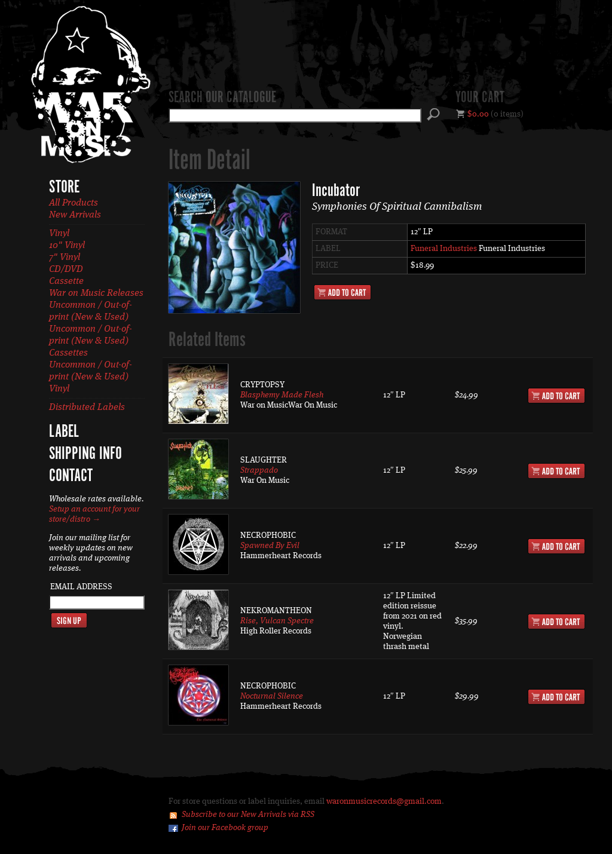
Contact (71, 476)
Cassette (66, 281)
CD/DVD (66, 269)
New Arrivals (75, 215)
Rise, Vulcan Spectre (277, 621)
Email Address (81, 587)
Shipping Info (85, 454)
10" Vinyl (67, 245)
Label (64, 432)
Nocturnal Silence (271, 696)
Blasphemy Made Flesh (281, 395)
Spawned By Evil (269, 545)
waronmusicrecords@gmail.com (384, 801)
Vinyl (59, 233)
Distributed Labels (87, 407)
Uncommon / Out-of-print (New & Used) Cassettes (90, 341)
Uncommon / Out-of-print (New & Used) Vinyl (90, 377)
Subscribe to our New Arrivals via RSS (248, 814)
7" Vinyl (64, 257)
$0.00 (478, 114)
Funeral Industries (444, 248)
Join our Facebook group (225, 828)
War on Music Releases (96, 293)
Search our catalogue (222, 98)
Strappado (259, 470)
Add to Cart (342, 292)
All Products (73, 203)
